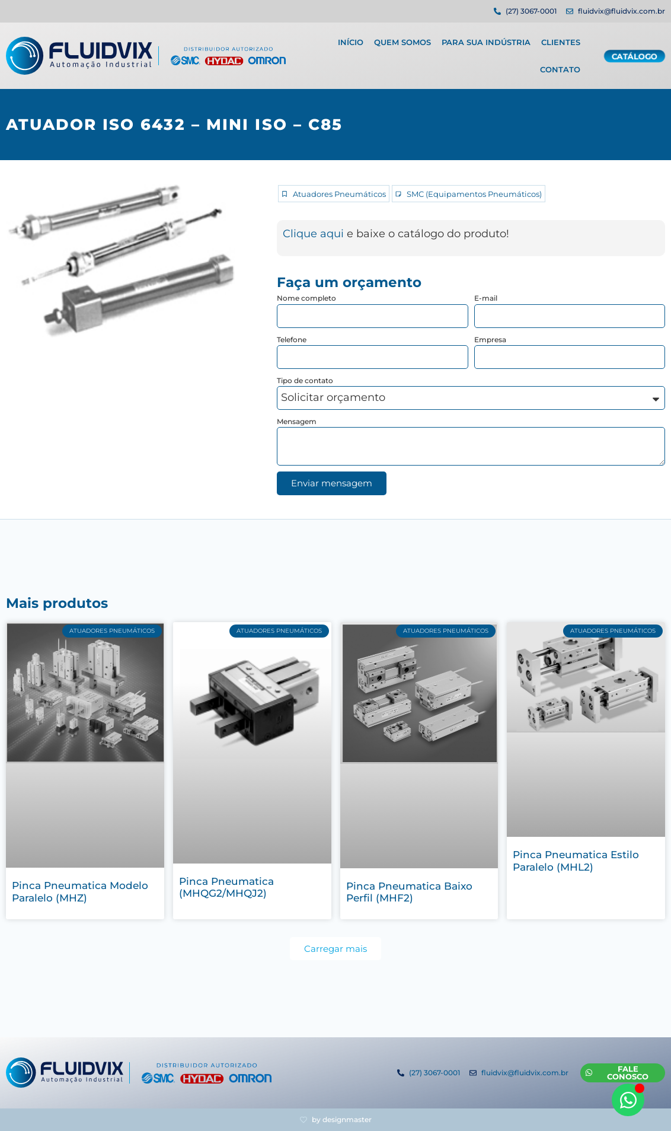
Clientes (560, 39)
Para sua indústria (486, 39)
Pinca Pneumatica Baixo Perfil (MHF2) (409, 892)
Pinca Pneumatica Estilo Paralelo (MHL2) (576, 860)
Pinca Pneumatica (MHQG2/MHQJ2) (226, 887)
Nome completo (306, 298)
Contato (560, 66)
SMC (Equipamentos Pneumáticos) (474, 194)
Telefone (291, 339)
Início (350, 39)
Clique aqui (313, 233)
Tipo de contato (305, 380)
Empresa (490, 339)
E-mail (485, 298)
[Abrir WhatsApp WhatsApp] (628, 1100)
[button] (335, 948)
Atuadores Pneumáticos (339, 194)
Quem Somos (402, 39)
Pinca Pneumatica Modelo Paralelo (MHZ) (80, 891)
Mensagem (297, 421)
